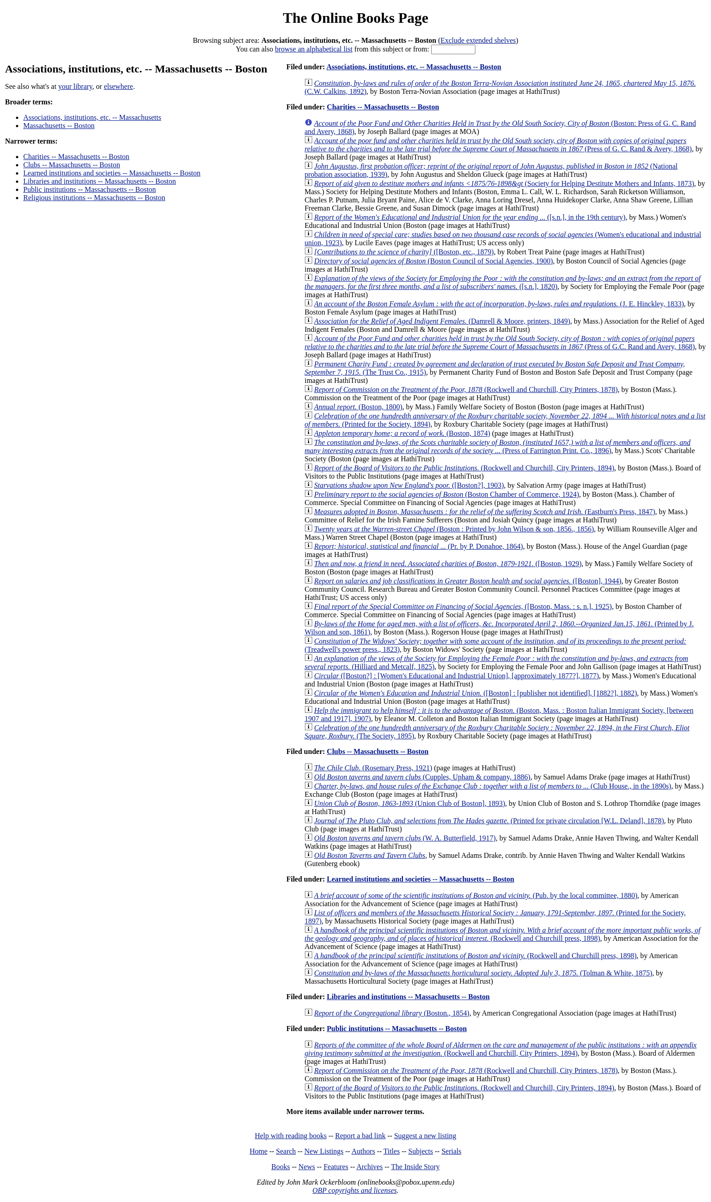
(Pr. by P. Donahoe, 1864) (418, 546)
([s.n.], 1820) (502, 282)
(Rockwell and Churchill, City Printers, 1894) (464, 468)
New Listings (324, 1151)
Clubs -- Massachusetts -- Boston (71, 165)
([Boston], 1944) (467, 581)
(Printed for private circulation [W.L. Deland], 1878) (489, 821)
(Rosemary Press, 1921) (373, 768)
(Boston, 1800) (358, 407)
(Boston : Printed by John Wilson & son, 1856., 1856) (454, 529)
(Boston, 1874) (402, 433)
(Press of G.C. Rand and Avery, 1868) (499, 343)
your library (75, 86)
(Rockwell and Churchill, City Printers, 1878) (466, 389)
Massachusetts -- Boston (58, 125)
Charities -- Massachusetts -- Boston (76, 156)
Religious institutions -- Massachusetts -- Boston (94, 197)
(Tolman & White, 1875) (483, 973)
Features (336, 1167)
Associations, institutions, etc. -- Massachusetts (92, 117)
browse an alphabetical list (313, 49)
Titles (391, 1151)
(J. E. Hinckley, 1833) (499, 304)
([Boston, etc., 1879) (404, 252)
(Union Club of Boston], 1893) (409, 803)
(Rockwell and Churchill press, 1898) (502, 934)
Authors (363, 1151)
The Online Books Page (355, 18)
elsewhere (118, 86)
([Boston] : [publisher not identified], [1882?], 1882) (475, 693)
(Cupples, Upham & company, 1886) (422, 777)
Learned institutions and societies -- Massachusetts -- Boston (112, 173)
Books (280, 1167)
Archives (369, 1167)
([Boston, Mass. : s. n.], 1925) (463, 606)
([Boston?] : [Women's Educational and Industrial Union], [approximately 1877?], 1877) (456, 676)
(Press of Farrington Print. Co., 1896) (497, 446)
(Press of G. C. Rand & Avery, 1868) (498, 145)
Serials (452, 1151)
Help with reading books (291, 1136)
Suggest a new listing (425, 1136)
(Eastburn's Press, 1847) (484, 512)
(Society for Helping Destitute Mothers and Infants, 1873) (504, 183)
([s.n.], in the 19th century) (469, 217)
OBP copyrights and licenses (354, 1190)
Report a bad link (360, 1136)
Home (259, 1151)
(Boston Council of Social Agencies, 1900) (433, 261)
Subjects (420, 1151)
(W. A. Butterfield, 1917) (404, 838)
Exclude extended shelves (477, 40)
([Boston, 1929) (448, 563)
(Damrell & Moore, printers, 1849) (442, 321)
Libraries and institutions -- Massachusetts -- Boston (99, 181)
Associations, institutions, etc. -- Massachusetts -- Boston (413, 67)
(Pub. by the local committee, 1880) (475, 895)
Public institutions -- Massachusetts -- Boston (89, 189)
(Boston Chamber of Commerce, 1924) (446, 494)
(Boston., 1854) (391, 1013)
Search (286, 1151)
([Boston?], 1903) (409, 485)
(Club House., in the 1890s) (492, 786)
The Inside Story (415, 1167)
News (307, 1167)
